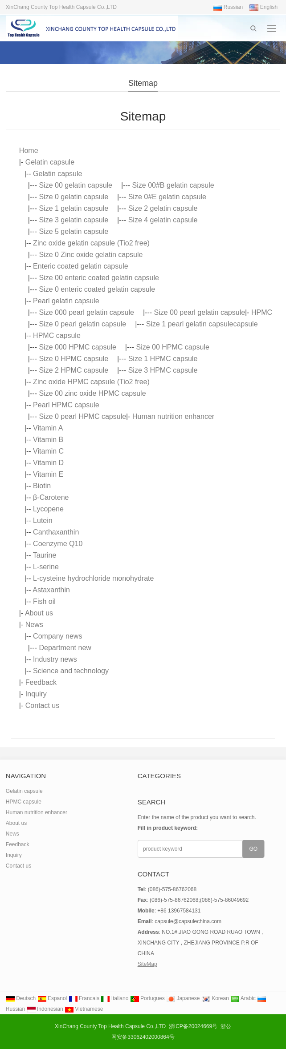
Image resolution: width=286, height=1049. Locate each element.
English (263, 7)
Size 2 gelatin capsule (163, 208)
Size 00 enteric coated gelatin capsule (99, 277)
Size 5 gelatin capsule (73, 231)
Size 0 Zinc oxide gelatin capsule (91, 254)
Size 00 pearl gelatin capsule (199, 312)
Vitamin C (48, 451)
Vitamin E (48, 474)
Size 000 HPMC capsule (77, 347)
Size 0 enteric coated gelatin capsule (97, 289)
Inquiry (36, 694)
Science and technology (71, 671)
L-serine (46, 567)
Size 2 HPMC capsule (73, 370)
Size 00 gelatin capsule (75, 185)
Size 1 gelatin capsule (73, 208)
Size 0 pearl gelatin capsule (82, 324)
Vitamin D (48, 462)
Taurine (44, 555)
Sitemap (143, 83)
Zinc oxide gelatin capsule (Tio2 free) (91, 243)
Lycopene (48, 509)
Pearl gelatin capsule (66, 301)
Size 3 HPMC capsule (163, 370)
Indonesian (45, 1009)
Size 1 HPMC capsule (163, 358)
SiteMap (147, 964)
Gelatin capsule (49, 162)
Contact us (42, 705)
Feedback (41, 682)
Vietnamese (84, 1009)
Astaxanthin (51, 590)
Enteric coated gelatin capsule (80, 266)
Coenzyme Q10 (57, 543)
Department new (65, 647)
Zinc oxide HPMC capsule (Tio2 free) (91, 382)
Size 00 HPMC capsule (172, 347)
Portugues (147, 998)
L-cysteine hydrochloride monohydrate (93, 578)
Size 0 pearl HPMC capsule (82, 416)
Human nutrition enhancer (173, 416)
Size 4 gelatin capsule (163, 220)
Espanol (52, 998)
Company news (57, 636)
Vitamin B (48, 439)
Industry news (55, 659)
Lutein (43, 520)
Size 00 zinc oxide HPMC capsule (92, 393)
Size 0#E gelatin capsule (167, 197)
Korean (215, 998)
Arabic (243, 998)
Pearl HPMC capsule (66, 405)
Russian (228, 7)
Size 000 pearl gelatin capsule (86, 312)
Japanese (183, 998)
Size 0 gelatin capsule (73, 197)
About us (39, 613)
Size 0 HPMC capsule (73, 358)
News (34, 624)
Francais (84, 998)
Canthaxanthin (56, 532)
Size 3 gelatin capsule (73, 220)
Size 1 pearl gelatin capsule (189, 324)
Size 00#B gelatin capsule (173, 185)
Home (28, 150)
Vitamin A (48, 428)
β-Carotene (51, 497)
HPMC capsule (57, 335)
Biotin (42, 486)
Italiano (114, 998)
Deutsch (21, 998)
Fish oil (44, 601)
